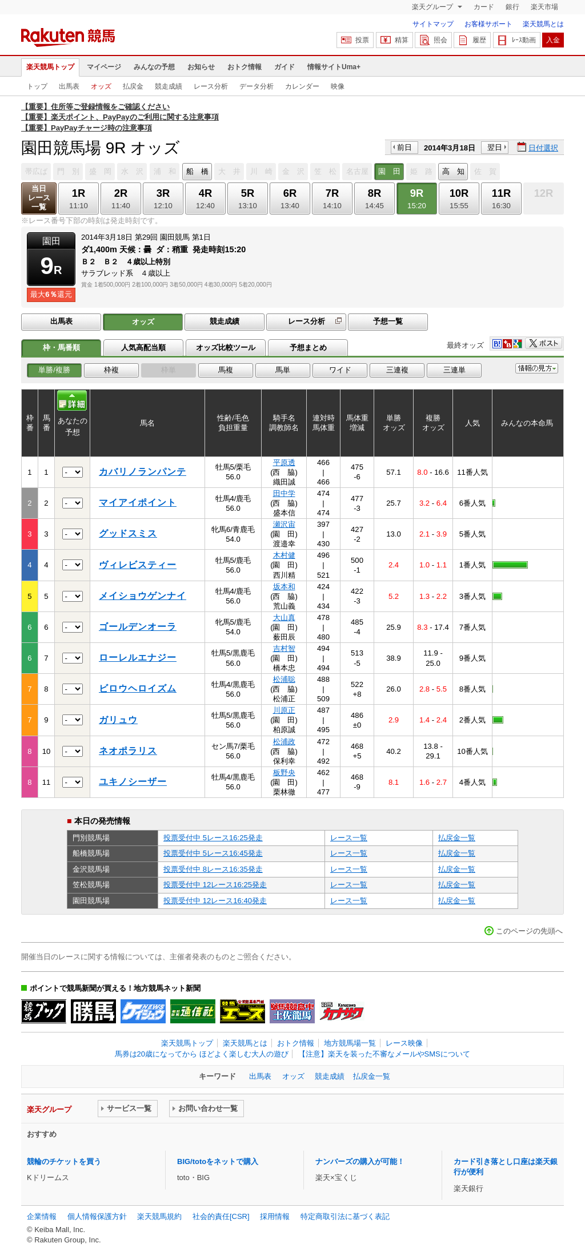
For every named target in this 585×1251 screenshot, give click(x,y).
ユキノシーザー (133, 782)
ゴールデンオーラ (138, 627)
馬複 (225, 370)
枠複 (111, 370)
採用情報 (275, 1216)
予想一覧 (388, 321)
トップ (37, 86)
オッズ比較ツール (225, 347)
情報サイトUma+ (333, 67)
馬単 (282, 370)
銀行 (512, 7)
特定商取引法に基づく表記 (345, 1216)
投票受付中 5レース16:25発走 (213, 837)
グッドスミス (128, 533)
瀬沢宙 (284, 524)
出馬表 (69, 86)
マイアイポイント (138, 502)
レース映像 (404, 1043)
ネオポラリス (128, 751)
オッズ (101, 86)
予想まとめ (308, 347)
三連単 (454, 370)
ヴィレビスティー (138, 565)
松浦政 (284, 741)
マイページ (104, 67)
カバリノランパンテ (142, 471)
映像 (337, 86)
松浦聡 (284, 679)
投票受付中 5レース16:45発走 (213, 853)
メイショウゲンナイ (142, 596)
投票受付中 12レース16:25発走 (215, 884)
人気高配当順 (143, 347)
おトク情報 (244, 67)
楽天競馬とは (543, 24)
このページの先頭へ (529, 931)
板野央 (284, 772)
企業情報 (42, 1216)
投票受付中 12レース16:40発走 (215, 900)
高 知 (453, 171)
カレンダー (302, 86)
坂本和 (284, 586)
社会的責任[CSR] (221, 1216)
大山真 (284, 617)
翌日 (494, 147)
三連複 (397, 370)
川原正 (284, 710)
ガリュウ (118, 720)
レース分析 (211, 86)
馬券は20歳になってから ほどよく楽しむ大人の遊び (202, 1054)
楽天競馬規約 (159, 1216)
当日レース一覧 (39, 197)
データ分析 (256, 86)
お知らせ (201, 67)
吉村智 (284, 648)
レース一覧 (348, 837)
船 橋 (197, 171)
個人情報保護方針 (97, 1216)
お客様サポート (488, 24)
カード (484, 7)
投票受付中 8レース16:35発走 (213, 869)
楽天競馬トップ (50, 67)
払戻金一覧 (456, 837)
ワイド (340, 370)
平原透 (284, 462)
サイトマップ (433, 24)
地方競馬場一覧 (350, 1043)
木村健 (284, 555)
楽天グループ (433, 7)
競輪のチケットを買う (64, 1161)
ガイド (284, 67)
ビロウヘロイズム (138, 688)
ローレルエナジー (138, 657)
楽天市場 (544, 7)
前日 (404, 147)
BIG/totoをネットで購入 (217, 1161)
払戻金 (133, 86)
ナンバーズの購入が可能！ (359, 1161)
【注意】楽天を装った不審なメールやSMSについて (384, 1054)
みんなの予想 (154, 67)
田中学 (284, 493)
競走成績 (168, 86)
